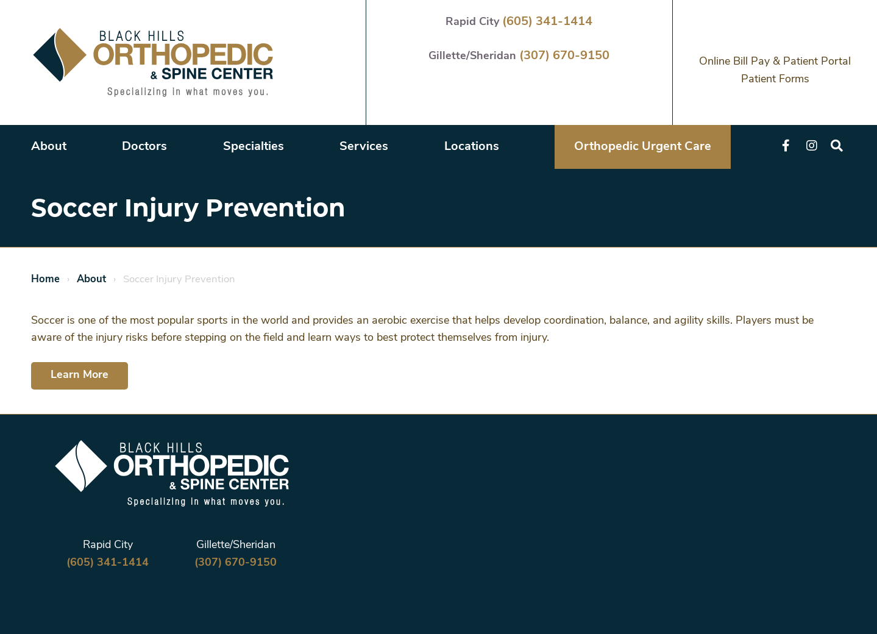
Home (45, 279)
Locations (471, 147)
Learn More (79, 375)
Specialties (253, 147)
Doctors (144, 147)
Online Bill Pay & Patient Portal (775, 62)
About (48, 147)
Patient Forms (775, 79)
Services (363, 147)
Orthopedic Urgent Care (642, 147)
